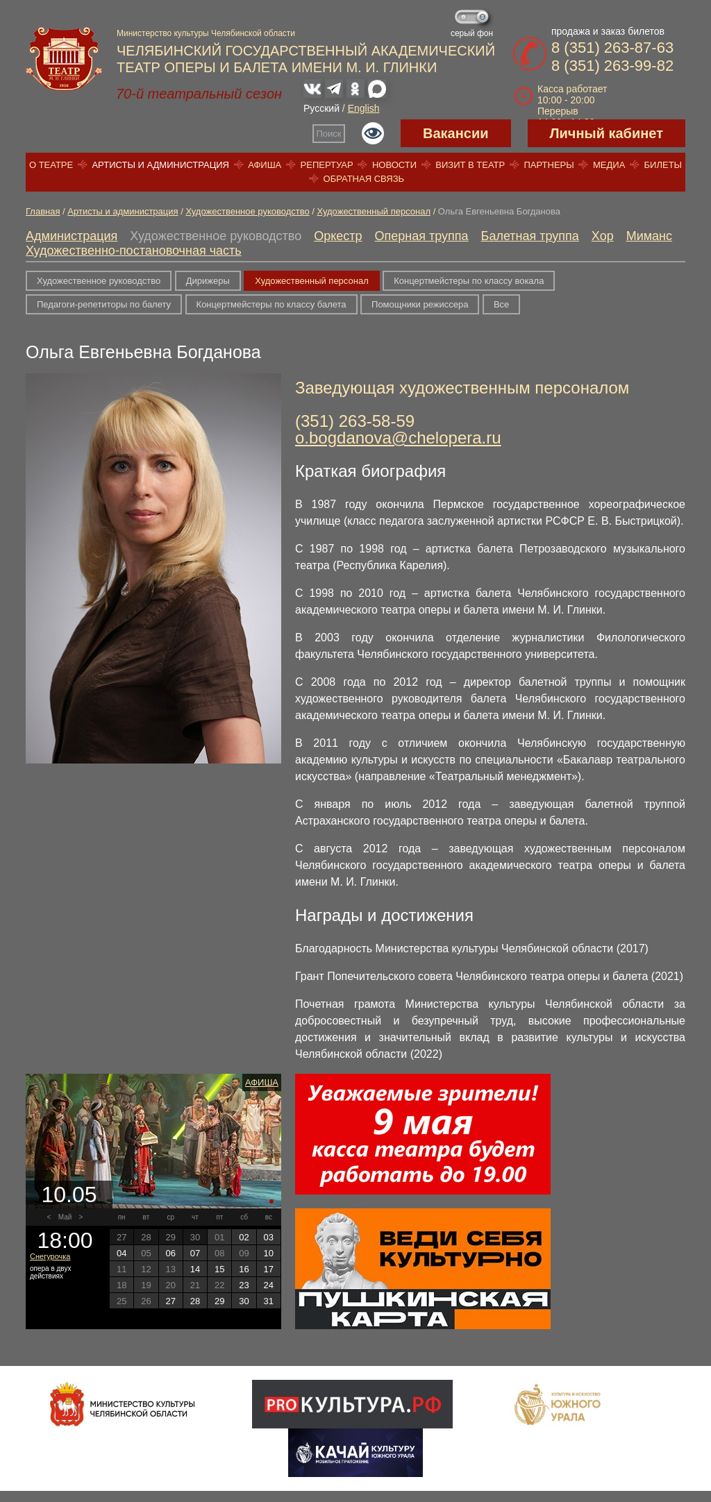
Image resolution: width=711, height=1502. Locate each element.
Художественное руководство (247, 211)
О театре (51, 165)
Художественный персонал (373, 211)
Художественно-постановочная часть (134, 251)
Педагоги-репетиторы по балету (104, 304)
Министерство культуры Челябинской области (206, 33)
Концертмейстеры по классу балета (271, 304)
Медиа (609, 165)
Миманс (649, 236)
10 (269, 1253)
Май (65, 1217)
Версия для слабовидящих (373, 133)
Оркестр (338, 236)
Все (501, 304)
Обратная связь (364, 179)
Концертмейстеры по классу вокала (469, 281)
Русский (321, 108)
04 (121, 1253)
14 (195, 1269)
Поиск (329, 133)
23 (244, 1285)
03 (269, 1237)
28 (195, 1301)
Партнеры (549, 165)
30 (244, 1301)
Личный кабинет (606, 133)
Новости (394, 165)
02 (244, 1237)
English (364, 108)
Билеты (663, 165)
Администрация (71, 236)
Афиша (264, 165)
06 (170, 1253)
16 (244, 1269)
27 (170, 1301)
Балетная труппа (530, 236)
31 (269, 1301)
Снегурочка (50, 1256)
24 (269, 1285)
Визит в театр (470, 165)
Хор (603, 236)
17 (269, 1269)
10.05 (69, 1194)
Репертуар (327, 165)
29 (219, 1301)
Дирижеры (208, 281)
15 (219, 1269)
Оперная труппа (422, 236)
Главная (43, 211)
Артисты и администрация (160, 165)
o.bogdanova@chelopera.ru (398, 437)
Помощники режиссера (419, 304)
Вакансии (456, 133)
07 (195, 1253)
